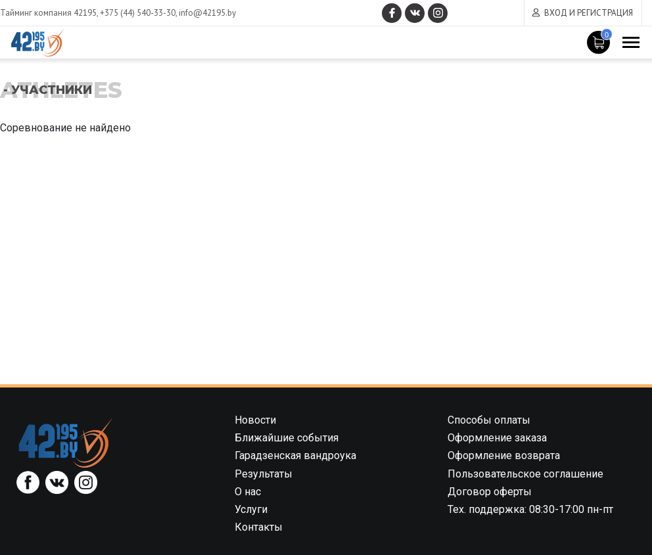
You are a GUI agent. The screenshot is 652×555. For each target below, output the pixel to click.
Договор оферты (490, 491)
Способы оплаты (489, 420)
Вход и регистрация (588, 12)
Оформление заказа (497, 438)
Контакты (259, 527)
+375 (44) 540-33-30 (137, 12)
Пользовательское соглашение (525, 474)
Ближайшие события (286, 438)
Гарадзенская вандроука (295, 455)
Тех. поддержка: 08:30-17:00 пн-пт (530, 509)
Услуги (251, 509)
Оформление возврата (504, 455)
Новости (255, 420)
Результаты (263, 474)
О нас (248, 491)
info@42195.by (207, 12)
